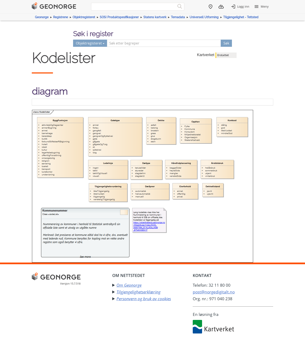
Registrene (60, 17)
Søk (226, 43)
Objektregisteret (84, 17)
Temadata (178, 17)
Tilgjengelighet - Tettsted (240, 17)
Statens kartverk (154, 17)
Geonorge (42, 17)
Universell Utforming (204, 17)
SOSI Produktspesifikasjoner (119, 17)
